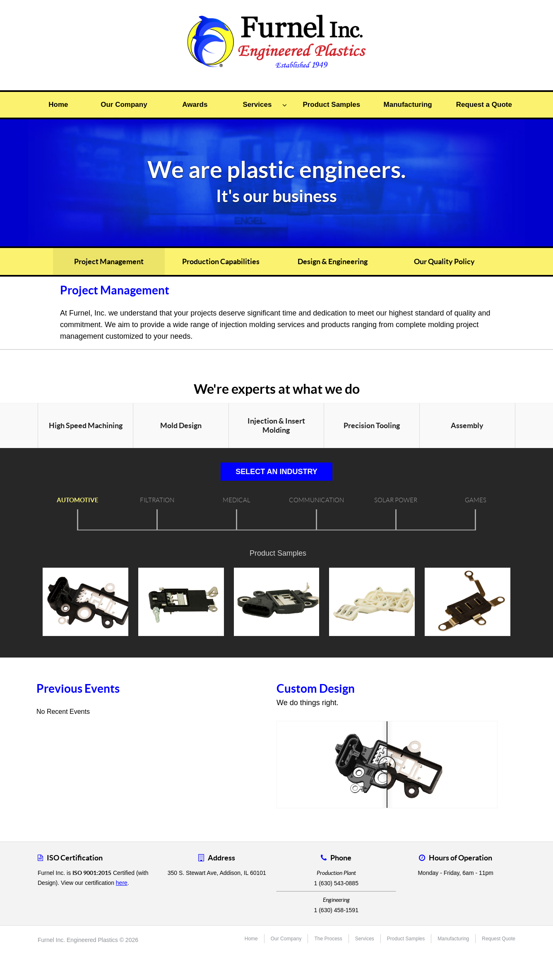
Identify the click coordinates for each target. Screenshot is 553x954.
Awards (194, 104)
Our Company (124, 104)
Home (58, 104)
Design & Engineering (333, 261)
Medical (236, 500)
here (121, 882)
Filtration (157, 500)
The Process (328, 939)
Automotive (78, 500)
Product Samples (331, 104)
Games (475, 500)
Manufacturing (408, 104)
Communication (316, 500)
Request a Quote (484, 104)
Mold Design (181, 425)
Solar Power (395, 500)
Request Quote (498, 939)
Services (265, 105)
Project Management (109, 261)
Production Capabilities (221, 261)
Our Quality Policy (444, 261)
